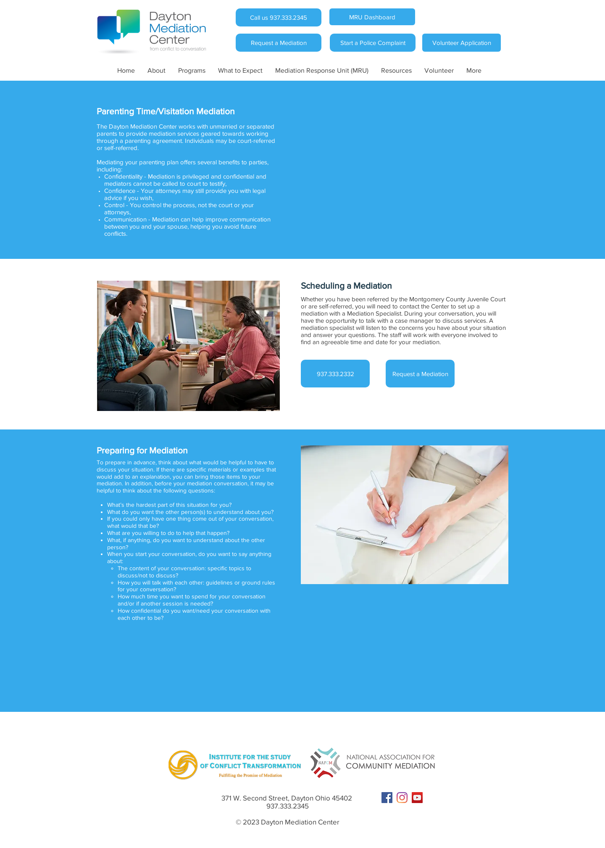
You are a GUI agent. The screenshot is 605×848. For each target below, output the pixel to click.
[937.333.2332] (335, 373)
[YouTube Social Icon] (417, 797)
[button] (156, 70)
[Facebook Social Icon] (386, 797)
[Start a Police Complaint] (373, 43)
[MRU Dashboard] (372, 16)
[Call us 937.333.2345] (278, 17)
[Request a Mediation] (278, 43)
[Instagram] (402, 797)
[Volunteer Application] (461, 43)
